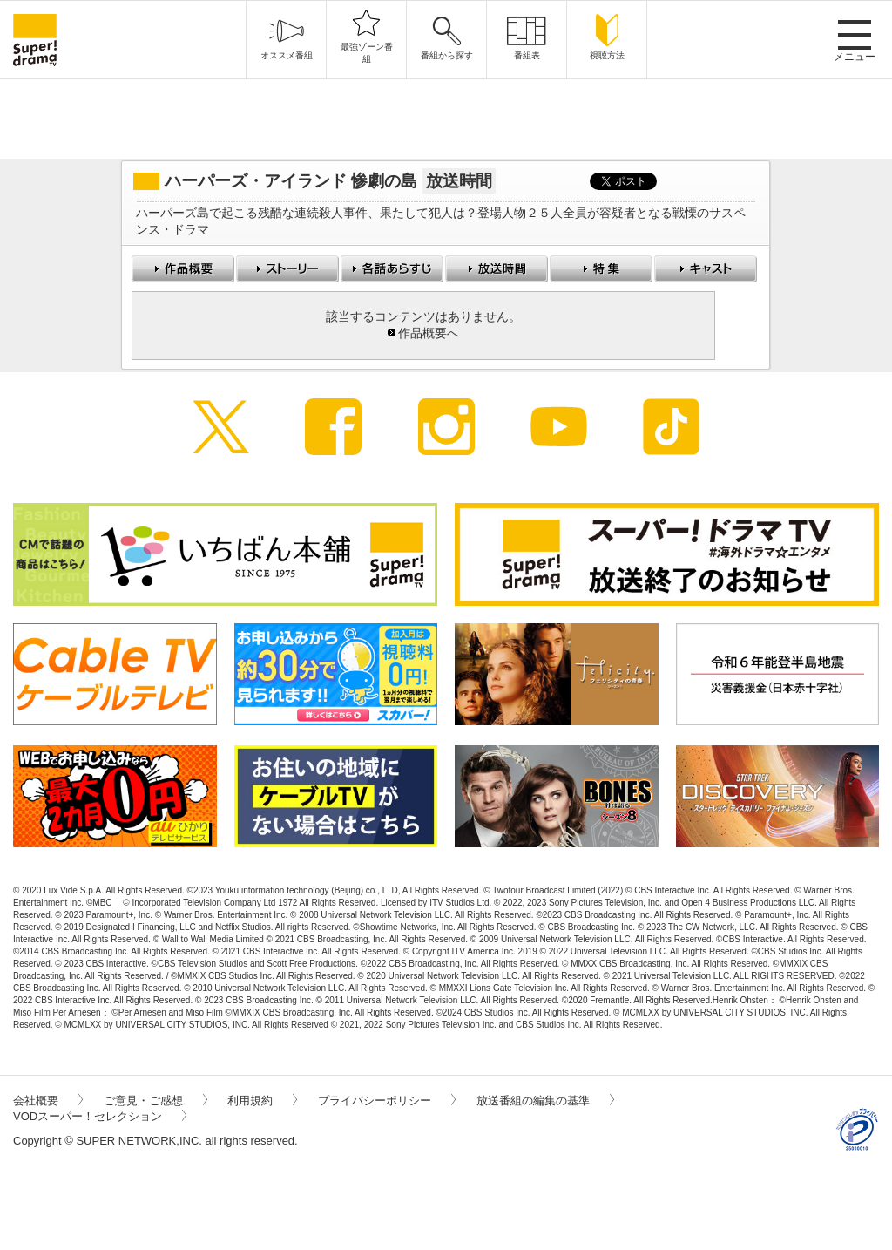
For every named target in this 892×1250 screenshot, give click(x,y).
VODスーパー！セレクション (99, 1116)
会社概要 (48, 1100)
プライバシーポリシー (387, 1100)
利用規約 (262, 1100)
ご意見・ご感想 (155, 1100)
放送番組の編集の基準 (545, 1100)
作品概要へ (428, 333)
